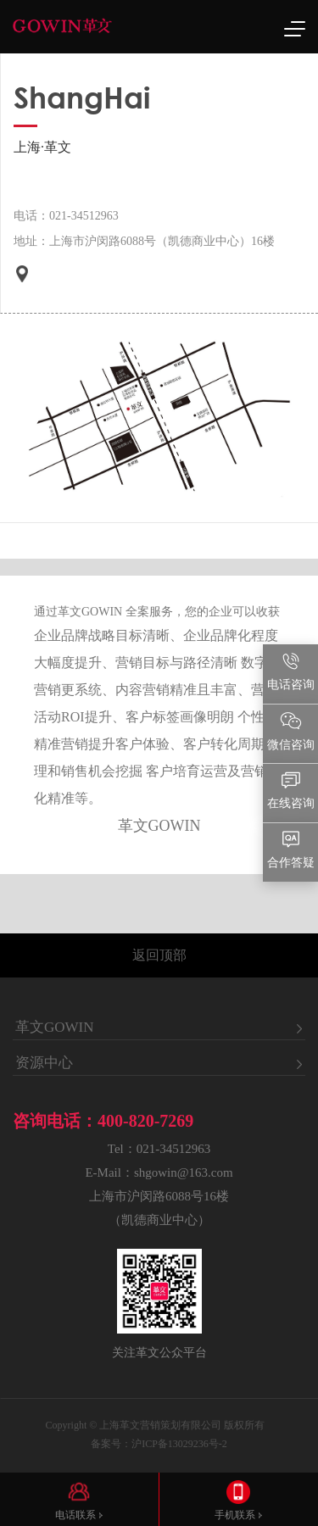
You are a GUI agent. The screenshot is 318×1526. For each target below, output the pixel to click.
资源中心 (44, 1063)
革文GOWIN (54, 1027)
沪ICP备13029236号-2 (179, 1444)
